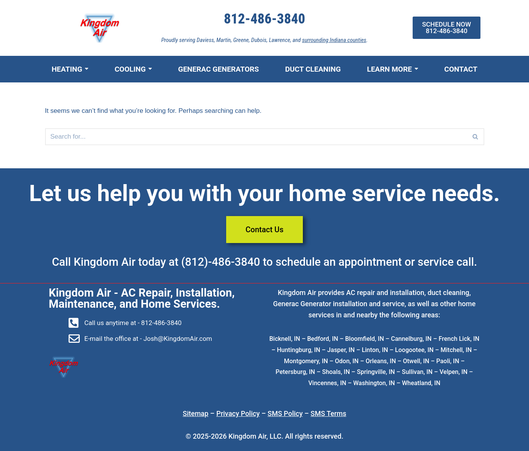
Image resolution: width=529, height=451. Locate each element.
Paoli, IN (447, 361)
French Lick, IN (458, 338)
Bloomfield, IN (364, 338)
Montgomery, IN (306, 361)
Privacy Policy (238, 413)
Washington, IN (374, 383)
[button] (475, 136)
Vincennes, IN (327, 383)
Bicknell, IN (284, 338)
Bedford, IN (322, 338)
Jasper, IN (340, 350)
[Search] (475, 136)
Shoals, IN (336, 372)
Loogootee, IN (414, 350)
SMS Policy (285, 413)
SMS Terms (328, 413)
